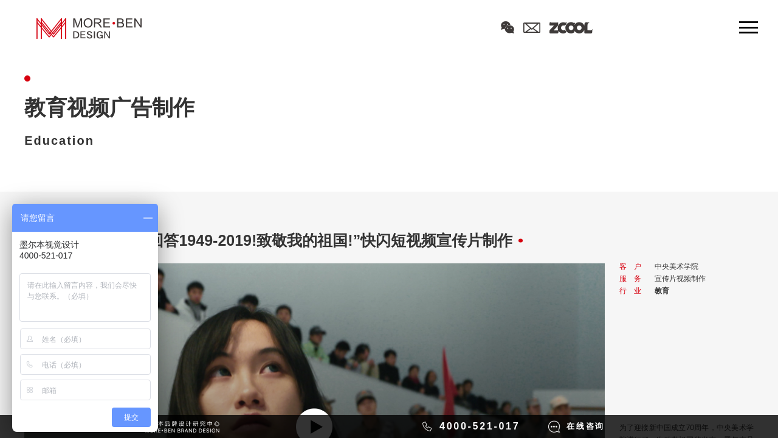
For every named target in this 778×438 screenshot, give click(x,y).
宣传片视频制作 (680, 278)
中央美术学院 (676, 266)
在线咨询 (585, 426)
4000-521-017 (479, 425)
